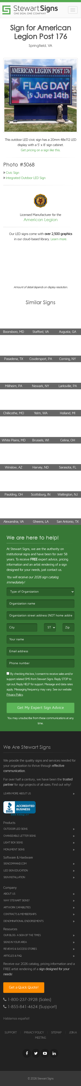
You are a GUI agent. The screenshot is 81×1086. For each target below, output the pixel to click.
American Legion (41, 219)
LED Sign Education (15, 870)
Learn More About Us (17, 793)
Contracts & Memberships (19, 914)
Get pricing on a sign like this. (40, 150)
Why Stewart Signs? (16, 900)
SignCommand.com (14, 863)
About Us (9, 893)
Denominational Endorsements (23, 921)
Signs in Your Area (15, 942)
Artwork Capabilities (16, 907)
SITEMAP (56, 1032)
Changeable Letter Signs (19, 836)
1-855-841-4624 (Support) (30, 1006)
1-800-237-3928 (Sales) (27, 999)
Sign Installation (14, 877)
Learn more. (59, 239)
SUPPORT (11, 1032)
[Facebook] (26, 1053)
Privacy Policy (14, 694)
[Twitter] (36, 1053)
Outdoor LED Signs (15, 829)
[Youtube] (45, 1053)
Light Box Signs (13, 842)
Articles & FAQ (12, 956)
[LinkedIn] (54, 1053)
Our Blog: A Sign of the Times (22, 935)
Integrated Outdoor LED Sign (25, 178)
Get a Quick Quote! (24, 987)
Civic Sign (12, 172)
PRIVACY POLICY (34, 1032)
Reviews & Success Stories (20, 949)
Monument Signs (13, 849)
